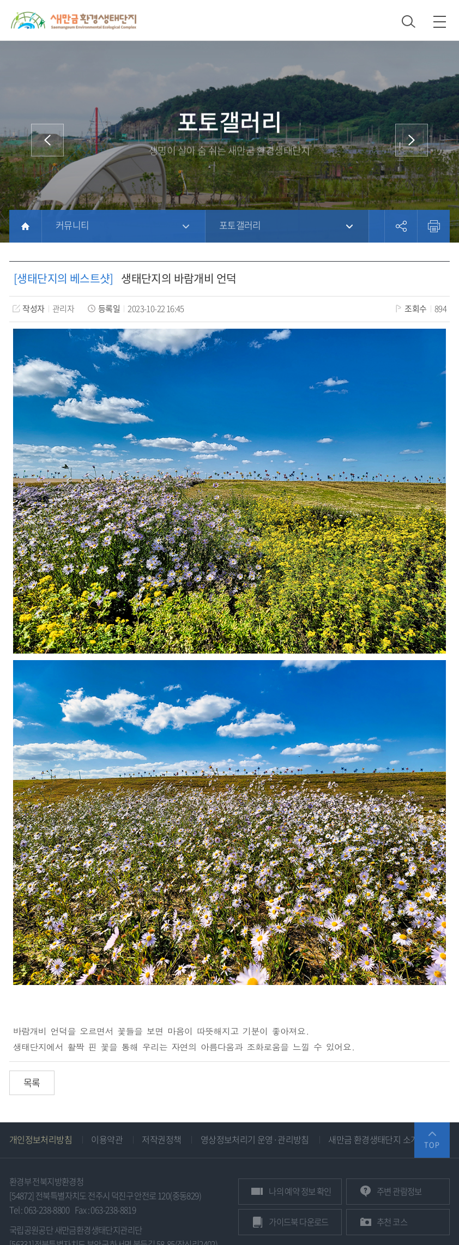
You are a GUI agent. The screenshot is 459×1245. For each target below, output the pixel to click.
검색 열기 (408, 21)
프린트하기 (433, 226)
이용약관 (107, 1139)
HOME (25, 226)
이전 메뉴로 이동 (47, 140)
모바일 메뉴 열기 (439, 21)
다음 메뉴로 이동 (411, 140)
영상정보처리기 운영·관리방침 (255, 1139)
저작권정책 (161, 1139)
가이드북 (299, 1222)
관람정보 (399, 1191)
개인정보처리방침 (40, 1139)
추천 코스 (392, 1222)
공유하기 (400, 226)
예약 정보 (300, 1191)
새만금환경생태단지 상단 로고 (73, 20)
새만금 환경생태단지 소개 (373, 1139)
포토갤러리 (240, 225)
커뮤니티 (72, 225)
